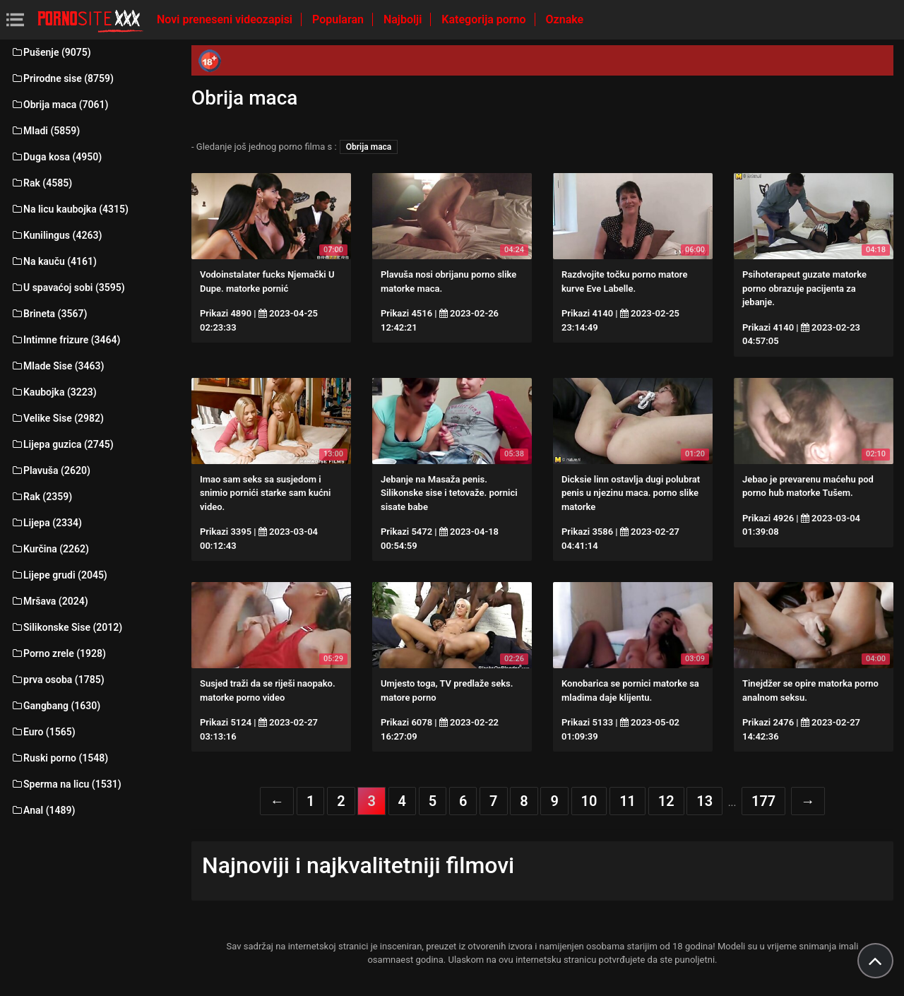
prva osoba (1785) (58, 679)
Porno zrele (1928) (58, 653)
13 (704, 801)
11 (627, 801)
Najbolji (403, 19)
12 (666, 801)
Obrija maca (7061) (60, 104)
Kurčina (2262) (50, 549)
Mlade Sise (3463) (57, 366)
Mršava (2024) (49, 601)
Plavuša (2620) (50, 470)
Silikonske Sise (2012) (66, 627)
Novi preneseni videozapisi (226, 19)
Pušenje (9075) (51, 52)
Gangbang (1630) (55, 705)
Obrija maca (369, 147)
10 (589, 801)
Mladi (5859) (45, 130)
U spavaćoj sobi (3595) (68, 287)
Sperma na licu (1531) (66, 784)
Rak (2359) (41, 496)
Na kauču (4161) (54, 261)
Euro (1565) (43, 731)
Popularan (339, 19)
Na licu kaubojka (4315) (70, 209)
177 (763, 801)
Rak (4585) (41, 183)
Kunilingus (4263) (56, 235)
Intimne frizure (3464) (65, 339)
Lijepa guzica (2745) (62, 444)
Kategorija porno (484, 19)
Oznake (565, 19)
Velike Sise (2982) (57, 418)
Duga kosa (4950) (56, 156)
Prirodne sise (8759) (62, 78)
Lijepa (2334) (46, 522)
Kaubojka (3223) (54, 392)
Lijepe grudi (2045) (59, 575)
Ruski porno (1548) (59, 758)
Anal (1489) (43, 810)
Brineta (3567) (49, 313)
